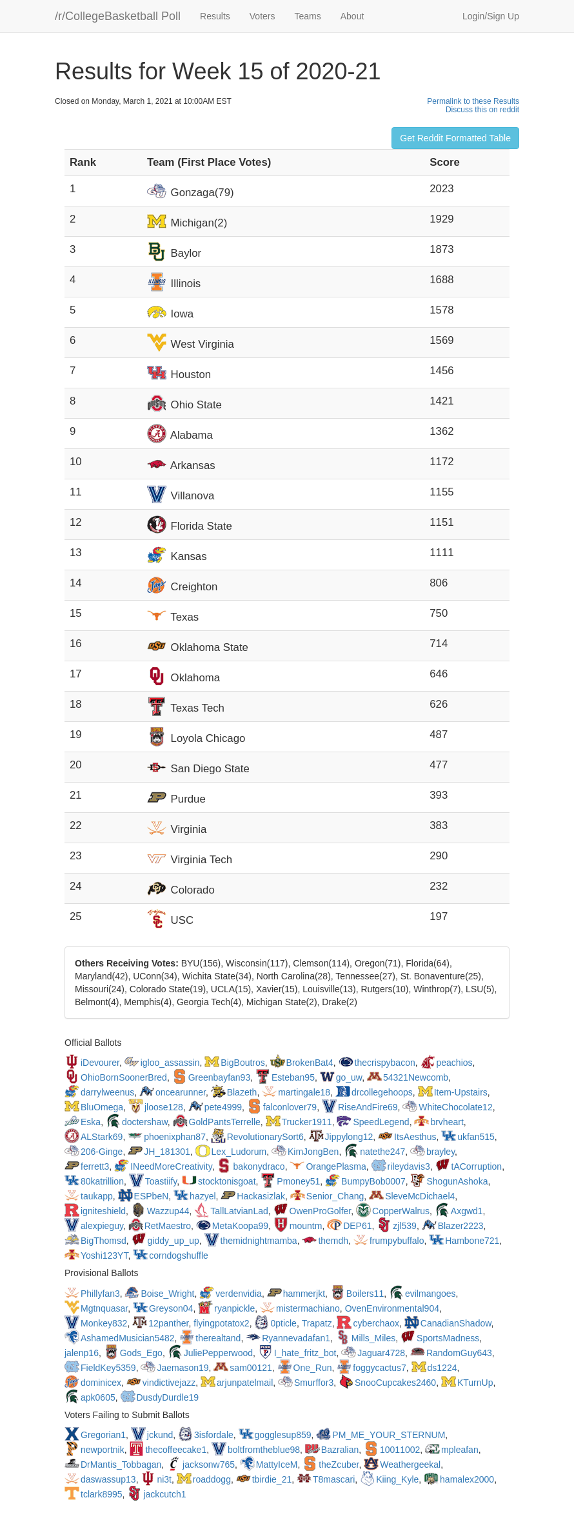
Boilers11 (357, 1293)
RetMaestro (159, 1226)
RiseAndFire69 (360, 1107)
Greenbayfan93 (211, 1077)
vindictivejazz (160, 1382)
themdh (325, 1240)
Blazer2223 (453, 1226)
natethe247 (374, 1151)
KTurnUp (467, 1382)
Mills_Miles (365, 1338)
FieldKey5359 (100, 1368)
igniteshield (95, 1211)
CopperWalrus (393, 1211)
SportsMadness (440, 1338)
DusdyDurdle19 (160, 1397)
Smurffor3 (305, 1382)
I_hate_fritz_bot (297, 1353)
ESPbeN (143, 1196)
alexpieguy (93, 1226)
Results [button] (215, 16)
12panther (160, 1323)
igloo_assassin (162, 1062)
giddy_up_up (165, 1240)
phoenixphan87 (167, 1137)
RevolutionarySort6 (257, 1137)
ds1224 (434, 1368)
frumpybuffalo (388, 1240)
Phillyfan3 (92, 1293)
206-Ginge (93, 1151)
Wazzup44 (160, 1211)
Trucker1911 (299, 1122)
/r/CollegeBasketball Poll (118, 16)
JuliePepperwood (210, 1353)
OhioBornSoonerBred (115, 1077)
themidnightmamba (250, 1240)
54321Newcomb (407, 1077)
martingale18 (296, 1092)
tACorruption (468, 1166)
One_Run (304, 1368)
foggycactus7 (371, 1368)
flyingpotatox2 (221, 1323)
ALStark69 (93, 1137)
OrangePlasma (328, 1166)
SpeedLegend (373, 1122)
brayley (432, 1151)
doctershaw (137, 1122)
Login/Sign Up (490, 16)
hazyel (194, 1196)
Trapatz (317, 1323)
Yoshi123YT (96, 1255)
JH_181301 (159, 1151)
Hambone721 (464, 1240)
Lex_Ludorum (231, 1151)
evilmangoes (422, 1293)
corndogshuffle (170, 1255)
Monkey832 (95, 1323)
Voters (262, 16)
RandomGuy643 (451, 1353)
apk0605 (89, 1397)
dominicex (92, 1382)
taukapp (88, 1196)
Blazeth (234, 1092)
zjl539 (397, 1226)
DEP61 (349, 1226)
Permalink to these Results (473, 101)
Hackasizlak (253, 1196)
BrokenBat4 (301, 1062)
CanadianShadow (447, 1323)
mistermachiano (300, 1308)
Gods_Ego (133, 1353)
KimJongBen (305, 1151)
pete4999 (215, 1107)
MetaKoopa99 (232, 1226)
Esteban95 (285, 1077)
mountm (297, 1226)
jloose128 (155, 1107)
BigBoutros (234, 1062)
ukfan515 (468, 1137)
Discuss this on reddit (482, 109)
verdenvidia (230, 1293)
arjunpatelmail (237, 1382)
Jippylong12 (341, 1137)
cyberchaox (368, 1323)
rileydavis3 (400, 1166)
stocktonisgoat (219, 1181)
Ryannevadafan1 (288, 1338)
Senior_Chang (327, 1196)
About (352, 16)
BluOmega (93, 1107)
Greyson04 (163, 1308)
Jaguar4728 (373, 1353)
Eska (82, 1122)
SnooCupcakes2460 (387, 1382)
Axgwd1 (459, 1211)
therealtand (210, 1338)
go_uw (341, 1077)
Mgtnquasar (96, 1308)
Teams (308, 16)
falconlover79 (282, 1107)
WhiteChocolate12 (447, 1107)
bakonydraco (250, 1166)
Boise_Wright (159, 1293)
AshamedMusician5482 (119, 1338)
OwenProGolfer (312, 1211)
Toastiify (153, 1181)
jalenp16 (81, 1353)
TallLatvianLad (231, 1211)
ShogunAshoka (449, 1181)
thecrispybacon (377, 1062)
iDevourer (91, 1062)
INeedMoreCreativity (163, 1166)
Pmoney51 (290, 1181)
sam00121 (242, 1368)
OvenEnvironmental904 (392, 1308)
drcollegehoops (374, 1092)
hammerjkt (296, 1293)
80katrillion (94, 1181)
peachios (447, 1062)
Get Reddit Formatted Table (455, 138)
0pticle (275, 1323)
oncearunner (172, 1092)
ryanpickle (226, 1308)
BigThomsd (95, 1240)
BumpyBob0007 (365, 1181)
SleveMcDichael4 (412, 1196)
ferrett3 (86, 1166)
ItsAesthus (407, 1137)
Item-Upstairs (453, 1092)
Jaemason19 (174, 1368)
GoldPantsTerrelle (217, 1122)
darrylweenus (99, 1092)
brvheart (438, 1122)
